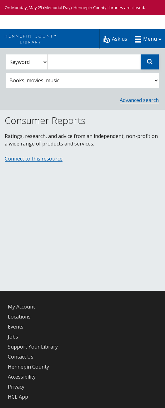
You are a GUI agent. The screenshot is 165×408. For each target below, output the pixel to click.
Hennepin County (28, 366)
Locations (19, 316)
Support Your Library (33, 346)
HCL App (18, 396)
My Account (21, 306)
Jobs (13, 336)
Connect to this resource (33, 158)
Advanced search (139, 100)
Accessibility (22, 376)
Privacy (16, 386)
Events (15, 326)
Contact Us (20, 356)
